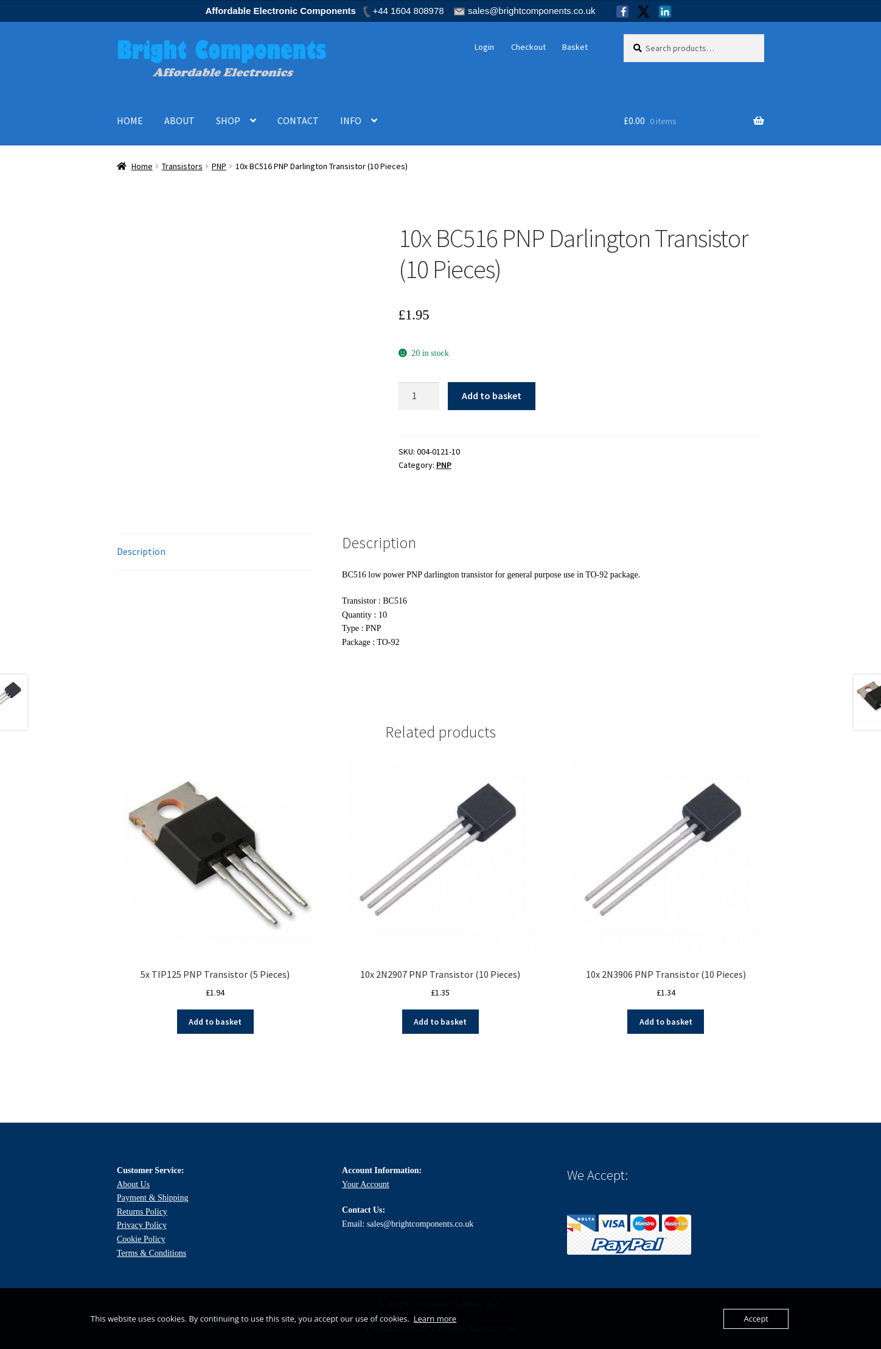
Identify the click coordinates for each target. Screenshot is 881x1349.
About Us (133, 1184)
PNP (219, 166)
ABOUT (179, 120)
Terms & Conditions (151, 1253)
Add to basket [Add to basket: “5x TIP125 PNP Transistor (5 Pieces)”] (215, 1021)
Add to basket (491, 395)
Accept (755, 1318)
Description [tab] (141, 551)
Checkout (528, 46)
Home (142, 166)
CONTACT (298, 120)
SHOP (228, 120)
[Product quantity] (419, 396)
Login (484, 46)
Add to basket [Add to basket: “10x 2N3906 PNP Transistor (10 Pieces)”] (665, 1021)
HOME (130, 120)
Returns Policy (142, 1211)
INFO (350, 120)
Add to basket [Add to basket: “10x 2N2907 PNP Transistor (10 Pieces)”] (440, 1021)
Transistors (182, 166)
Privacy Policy (142, 1225)
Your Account (365, 1184)
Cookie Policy (141, 1239)
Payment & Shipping (152, 1197)
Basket (575, 46)
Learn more (435, 1318)
